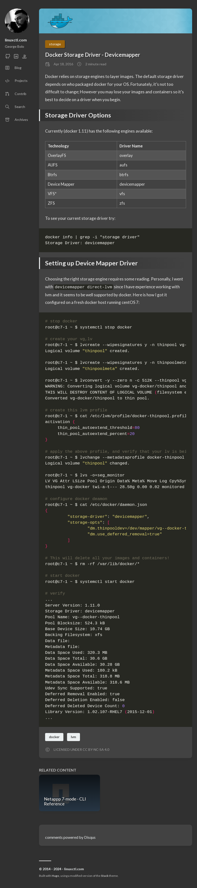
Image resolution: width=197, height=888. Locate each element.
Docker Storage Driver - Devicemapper (92, 54)
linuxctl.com (16, 40)
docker (54, 737)
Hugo (55, 876)
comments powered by (70, 837)
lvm (73, 737)
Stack (104, 876)
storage (55, 44)
